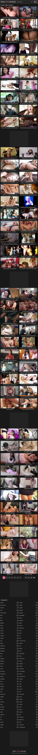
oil (28, 636)
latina (9, 727)
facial (9, 666)
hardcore (9, 702)
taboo (28, 684)
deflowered (9, 651)
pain (28, 646)
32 (31, 577)
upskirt (28, 702)
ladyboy (9, 725)
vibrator (28, 704)
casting (9, 633)
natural (28, 625)
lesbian (28, 603)
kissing (9, 722)
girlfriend (9, 687)
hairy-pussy (9, 694)
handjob (9, 697)
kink (9, 720)
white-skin (28, 720)
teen (28, 692)
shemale (28, 679)
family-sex (9, 671)
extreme (9, 664)
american (9, 608)
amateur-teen (9, 605)
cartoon (9, 631)
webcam (28, 712)
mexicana (28, 620)
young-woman (28, 727)
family (9, 669)
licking (28, 605)
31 (28, 577)
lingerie (28, 608)
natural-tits (28, 628)
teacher (28, 689)
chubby (9, 638)
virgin (28, 707)
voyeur (28, 709)
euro (9, 656)
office (28, 633)
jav (9, 717)
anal (9, 610)
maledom (28, 610)
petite (28, 656)
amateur (9, 603)
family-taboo (9, 674)
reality (28, 661)
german (9, 684)
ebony (9, 653)
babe (9, 615)
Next (34, 577)
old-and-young (28, 641)
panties (28, 648)
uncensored (28, 694)
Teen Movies (8, 2)
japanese (9, 714)
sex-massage (28, 671)
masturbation (28, 615)
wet (28, 714)
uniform (28, 699)
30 (25, 577)
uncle (28, 697)
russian (28, 666)
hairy (9, 692)
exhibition (9, 661)
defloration (9, 648)
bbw (9, 618)
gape (9, 681)
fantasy (9, 676)
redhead (28, 664)
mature (28, 618)
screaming (28, 669)
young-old (28, 725)
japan (9, 712)
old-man (28, 643)
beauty (9, 625)
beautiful (9, 623)
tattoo (28, 687)
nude (28, 631)
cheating (9, 636)
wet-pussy (28, 717)
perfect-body (28, 653)
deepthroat (9, 646)
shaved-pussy (28, 676)
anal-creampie (9, 613)
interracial (9, 707)
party (28, 651)
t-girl (28, 681)
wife (28, 722)
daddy (9, 643)
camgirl (9, 628)
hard (9, 699)
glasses (9, 689)
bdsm (9, 620)
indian (9, 704)
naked (28, 623)
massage (28, 613)
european (9, 659)
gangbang (9, 679)
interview (9, 709)
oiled (28, 638)
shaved (28, 674)
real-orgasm (28, 659)
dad (9, 641)
